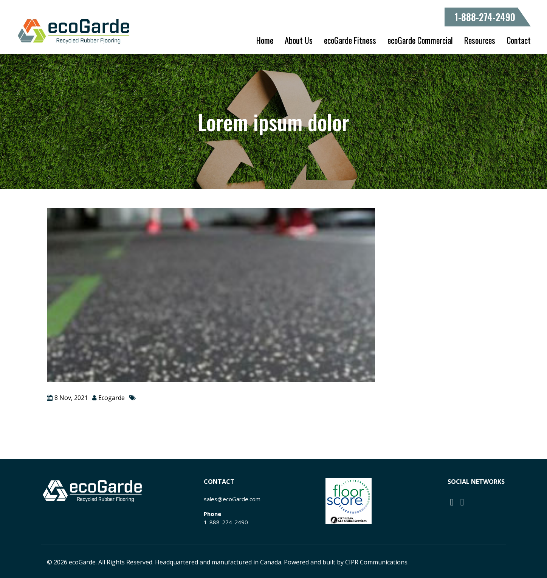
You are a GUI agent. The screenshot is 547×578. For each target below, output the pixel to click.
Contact (519, 40)
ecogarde (111, 398)
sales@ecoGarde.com (232, 499)
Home (264, 40)
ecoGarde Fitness (350, 40)
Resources (479, 40)
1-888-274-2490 (484, 17)
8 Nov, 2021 (71, 398)
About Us (299, 40)
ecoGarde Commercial (420, 40)
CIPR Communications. (377, 562)
